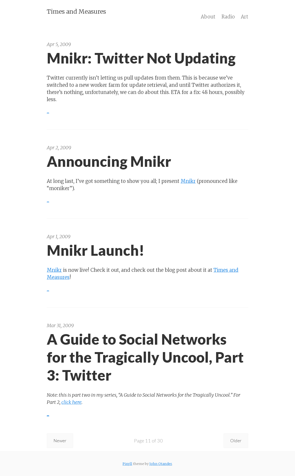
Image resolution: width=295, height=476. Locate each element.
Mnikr (188, 181)
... (48, 111)
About (208, 17)
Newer (61, 440)
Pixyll (127, 464)
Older (235, 440)
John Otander (160, 464)
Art (244, 17)
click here (71, 402)
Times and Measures (76, 11)
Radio (228, 17)
